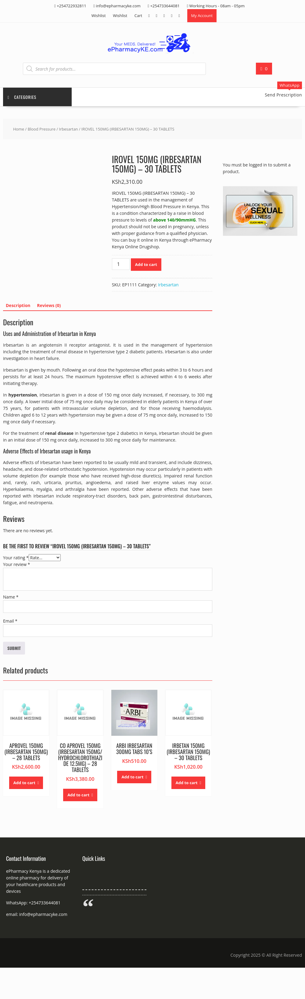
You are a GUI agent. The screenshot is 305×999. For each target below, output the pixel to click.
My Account (202, 15)
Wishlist (99, 15)
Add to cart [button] (24, 782)
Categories (22, 97)
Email (10, 621)
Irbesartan (68, 129)
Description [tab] (18, 305)
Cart (138, 15)
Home (18, 129)
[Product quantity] (121, 264)
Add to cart (146, 264)
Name (11, 597)
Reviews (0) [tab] (49, 305)
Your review (16, 564)
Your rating (16, 558)
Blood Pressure (42, 129)
